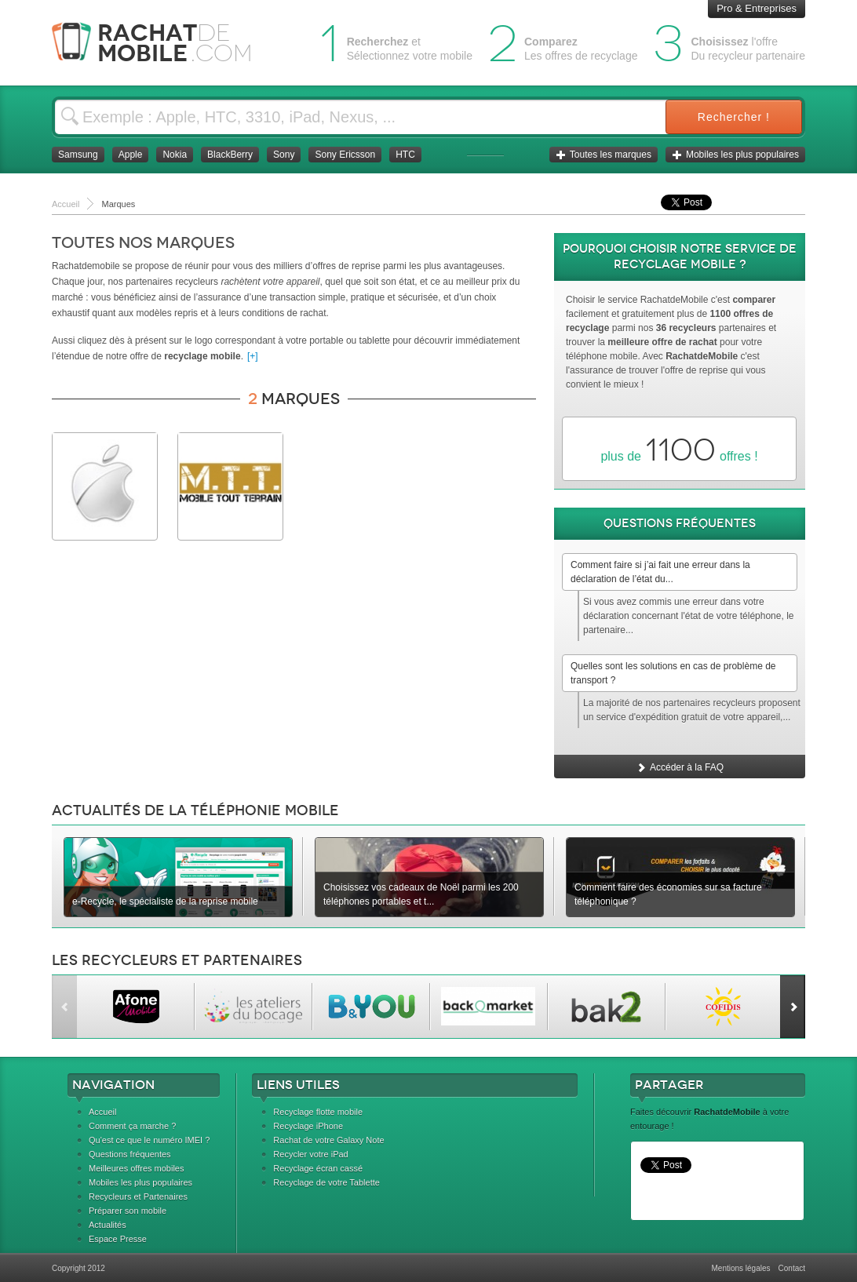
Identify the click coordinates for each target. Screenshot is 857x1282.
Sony (283, 154)
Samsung (78, 154)
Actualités (107, 1224)
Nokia (174, 154)
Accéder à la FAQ (680, 767)
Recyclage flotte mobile (318, 1111)
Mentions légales (740, 1268)
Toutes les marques (603, 154)
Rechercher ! (734, 117)
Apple (131, 154)
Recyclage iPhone (308, 1126)
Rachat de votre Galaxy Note (328, 1140)
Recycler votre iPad (310, 1154)
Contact (792, 1268)
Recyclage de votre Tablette (326, 1182)
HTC (405, 154)
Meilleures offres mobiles (136, 1168)
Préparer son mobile (127, 1210)
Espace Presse (118, 1239)
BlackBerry (230, 154)
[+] (252, 356)
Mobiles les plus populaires (735, 154)
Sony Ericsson (345, 154)
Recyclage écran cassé (318, 1168)
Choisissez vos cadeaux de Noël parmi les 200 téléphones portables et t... (421, 894)
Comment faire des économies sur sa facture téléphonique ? (668, 894)
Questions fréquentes (130, 1154)
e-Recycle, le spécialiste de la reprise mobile (165, 901)
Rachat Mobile (163, 42)
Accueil (102, 1111)
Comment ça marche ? (132, 1126)
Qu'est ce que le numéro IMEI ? (149, 1140)
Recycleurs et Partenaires (138, 1196)
